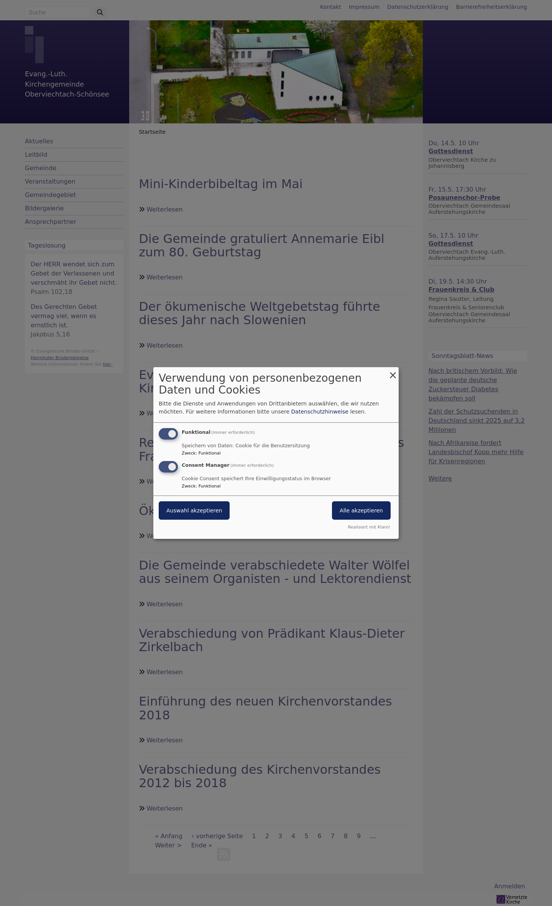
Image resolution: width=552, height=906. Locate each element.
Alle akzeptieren (361, 510)
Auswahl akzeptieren (194, 510)
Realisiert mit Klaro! (369, 527)
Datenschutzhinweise (319, 412)
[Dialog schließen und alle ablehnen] (393, 372)
